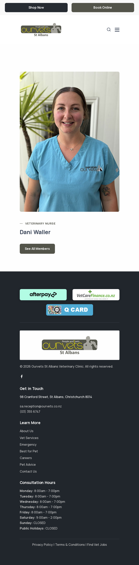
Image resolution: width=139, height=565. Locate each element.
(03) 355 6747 (30, 411)
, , (56, 397)
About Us (26, 431)
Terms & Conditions (70, 544)
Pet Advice (28, 464)
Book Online (102, 7)
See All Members (37, 248)
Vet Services (29, 438)
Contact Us (28, 471)
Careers (26, 458)
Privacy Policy (42, 544)
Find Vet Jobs (97, 544)
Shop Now (36, 7)
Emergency (28, 444)
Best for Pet (29, 451)
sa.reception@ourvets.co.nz (41, 406)
